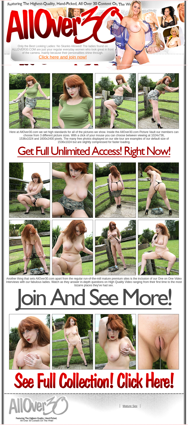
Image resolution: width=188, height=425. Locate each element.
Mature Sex (130, 406)
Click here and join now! (63, 57)
